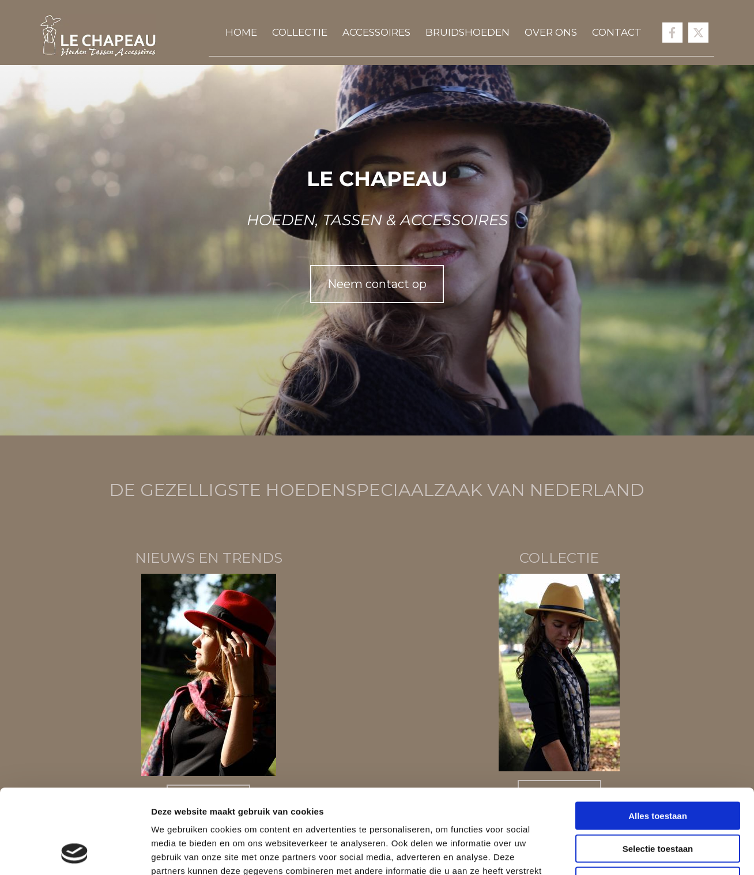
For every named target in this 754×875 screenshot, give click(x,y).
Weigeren (657, 801)
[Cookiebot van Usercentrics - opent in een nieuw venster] (74, 852)
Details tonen (622, 852)
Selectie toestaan (658, 769)
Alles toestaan (657, 736)
